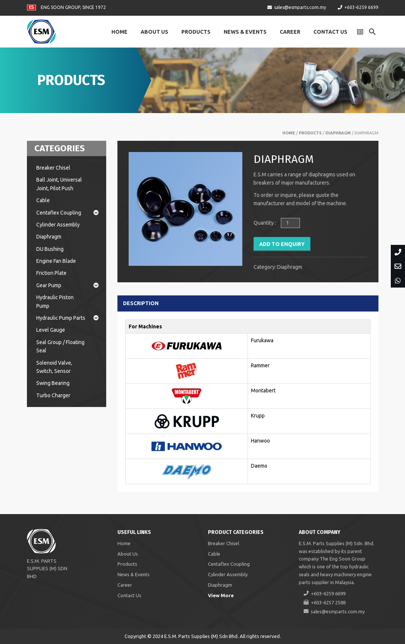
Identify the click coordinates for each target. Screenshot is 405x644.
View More (221, 595)
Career (290, 32)
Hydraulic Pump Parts (67, 317)
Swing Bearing (53, 383)
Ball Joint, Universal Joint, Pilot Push (59, 184)
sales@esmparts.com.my (300, 7)
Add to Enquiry (282, 244)
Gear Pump (67, 285)
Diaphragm (338, 133)
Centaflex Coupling (67, 212)
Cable (43, 200)
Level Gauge (50, 330)
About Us (154, 32)
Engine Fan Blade (56, 261)
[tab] (146, 303)
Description (141, 303)
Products (196, 32)
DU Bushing (50, 249)
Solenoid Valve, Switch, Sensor (54, 367)
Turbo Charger (53, 395)
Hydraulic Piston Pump (55, 301)
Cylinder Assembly (58, 225)
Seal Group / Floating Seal (60, 346)
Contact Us (330, 32)
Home (119, 32)
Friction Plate (51, 273)
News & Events (245, 32)
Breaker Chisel (53, 168)
